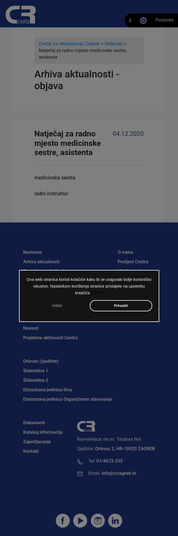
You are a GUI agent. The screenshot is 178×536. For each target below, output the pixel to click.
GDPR (97, 293)
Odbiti (57, 306)
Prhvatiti (121, 306)
